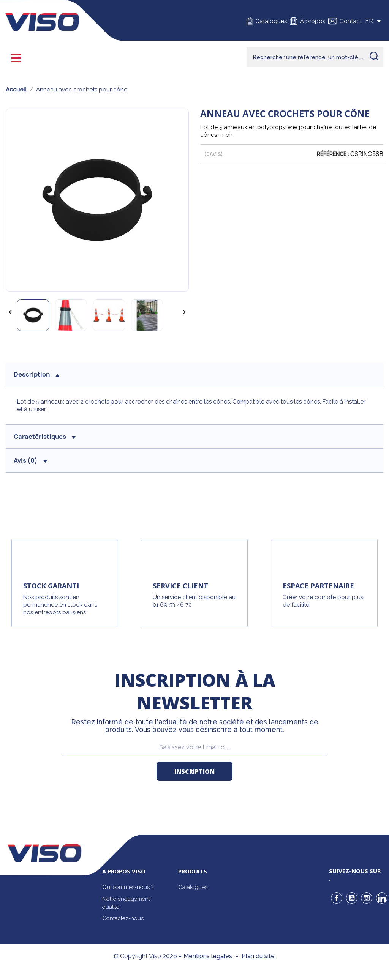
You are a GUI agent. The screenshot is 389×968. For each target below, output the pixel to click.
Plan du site (258, 956)
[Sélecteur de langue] (374, 21)
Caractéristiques (45, 436)
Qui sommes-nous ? (127, 887)
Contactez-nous (123, 918)
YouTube (351, 898)
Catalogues (271, 21)
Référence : (333, 154)
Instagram (366, 898)
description (36, 374)
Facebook (336, 898)
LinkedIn (381, 898)
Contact (351, 21)
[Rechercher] (315, 57)
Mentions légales (207, 956)
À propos (312, 21)
